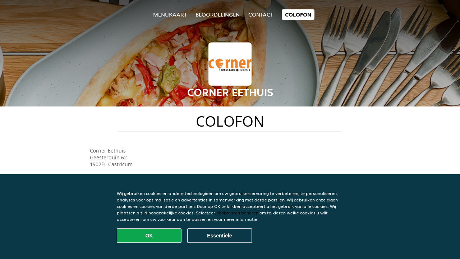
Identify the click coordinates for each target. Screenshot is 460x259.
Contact (260, 14)
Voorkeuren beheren (237, 212)
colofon (298, 14)
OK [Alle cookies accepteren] (149, 235)
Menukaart (170, 14)
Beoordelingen (218, 14)
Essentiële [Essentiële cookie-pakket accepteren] (219, 235)
